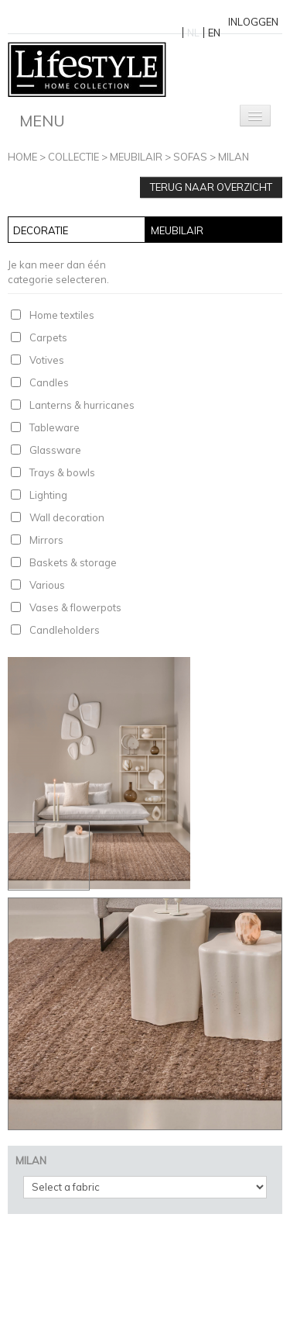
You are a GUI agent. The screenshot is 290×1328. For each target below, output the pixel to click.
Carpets (48, 337)
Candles (49, 382)
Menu (42, 120)
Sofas (190, 156)
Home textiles (61, 315)
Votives (46, 360)
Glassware (55, 450)
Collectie (73, 156)
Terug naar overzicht (211, 187)
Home (22, 156)
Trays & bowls (62, 472)
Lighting (48, 495)
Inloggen (253, 22)
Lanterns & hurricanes (82, 405)
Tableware (54, 427)
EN (214, 32)
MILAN (233, 156)
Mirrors (46, 540)
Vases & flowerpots (75, 607)
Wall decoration (66, 517)
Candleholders (64, 630)
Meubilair (136, 156)
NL (193, 32)
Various (47, 585)
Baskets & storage (73, 562)
